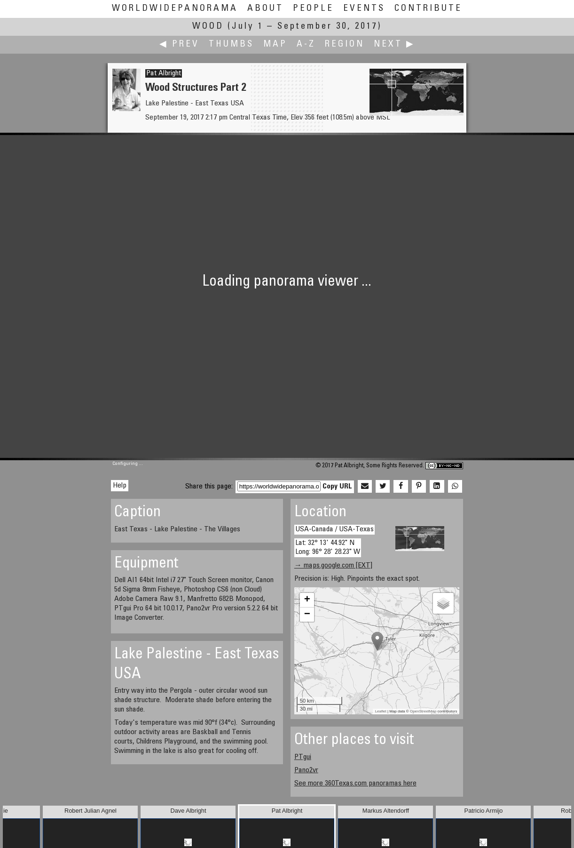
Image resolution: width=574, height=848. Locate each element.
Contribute (428, 8)
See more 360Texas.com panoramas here (355, 783)
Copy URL (337, 486)
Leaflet (380, 711)
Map (275, 44)
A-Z (306, 44)
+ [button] (307, 600)
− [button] (307, 615)
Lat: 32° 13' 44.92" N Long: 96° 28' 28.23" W (327, 547)
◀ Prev (179, 44)
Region (344, 44)
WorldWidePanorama (175, 8)
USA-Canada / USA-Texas (334, 529)
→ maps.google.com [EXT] (333, 565)
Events (364, 8)
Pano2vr (306, 770)
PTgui (302, 757)
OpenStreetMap (423, 711)
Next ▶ (394, 44)
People (313, 8)
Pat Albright (163, 73)
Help (119, 485)
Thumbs (231, 44)
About (265, 8)
